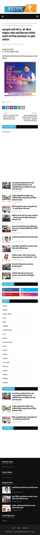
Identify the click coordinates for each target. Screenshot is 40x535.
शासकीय (5, 371)
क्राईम (4, 322)
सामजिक (5, 375)
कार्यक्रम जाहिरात (7, 314)
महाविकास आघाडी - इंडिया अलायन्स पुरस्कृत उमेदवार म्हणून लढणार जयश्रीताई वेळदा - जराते (24, 256)
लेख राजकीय (6, 362)
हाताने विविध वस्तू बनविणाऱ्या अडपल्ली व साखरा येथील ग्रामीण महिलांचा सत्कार (24, 247)
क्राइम (4, 318)
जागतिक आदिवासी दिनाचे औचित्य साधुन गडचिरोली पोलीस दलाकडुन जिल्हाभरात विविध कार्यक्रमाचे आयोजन (24, 198)
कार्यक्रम (5, 310)
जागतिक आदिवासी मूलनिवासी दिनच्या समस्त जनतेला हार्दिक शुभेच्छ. (23, 507)
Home (3, 23)
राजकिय (5, 350)
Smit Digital (19, 532)
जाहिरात (8, 23)
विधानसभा (5, 367)
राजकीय (5, 354)
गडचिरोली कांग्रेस (7, 330)
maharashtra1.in (8, 44)
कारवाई (5, 306)
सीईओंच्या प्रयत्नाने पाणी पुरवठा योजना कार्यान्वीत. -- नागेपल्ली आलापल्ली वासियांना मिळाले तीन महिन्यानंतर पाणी (25, 218)
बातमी (4, 346)
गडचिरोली (5, 326)
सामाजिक (5, 379)
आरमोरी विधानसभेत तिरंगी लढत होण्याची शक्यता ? (25, 238)
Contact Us (26, 528)
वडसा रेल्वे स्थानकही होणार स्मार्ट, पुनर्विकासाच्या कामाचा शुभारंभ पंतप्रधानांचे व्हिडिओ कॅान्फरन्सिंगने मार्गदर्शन (25, 228)
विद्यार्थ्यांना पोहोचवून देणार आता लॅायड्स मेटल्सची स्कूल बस (22, 265)
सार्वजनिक (5, 383)
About (19, 528)
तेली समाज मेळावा (7, 342)
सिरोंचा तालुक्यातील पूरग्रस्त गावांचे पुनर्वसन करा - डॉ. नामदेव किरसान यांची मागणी (24, 208)
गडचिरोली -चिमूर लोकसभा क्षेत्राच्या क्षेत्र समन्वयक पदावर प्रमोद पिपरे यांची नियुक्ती (23, 274)
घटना (4, 334)
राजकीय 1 (5, 358)
